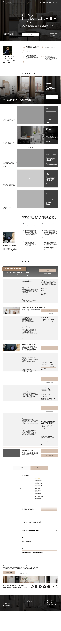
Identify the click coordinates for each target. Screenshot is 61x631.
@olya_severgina (52, 624)
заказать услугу (47, 270)
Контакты (51, 2)
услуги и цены (42, 2)
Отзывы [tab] (22, 467)
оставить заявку (30, 34)
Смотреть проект (30, 114)
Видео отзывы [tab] (39, 467)
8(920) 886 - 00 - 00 (53, 622)
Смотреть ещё (30, 147)
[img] (40, 607)
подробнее (52, 96)
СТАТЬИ (55, 2)
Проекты (47, 2)
